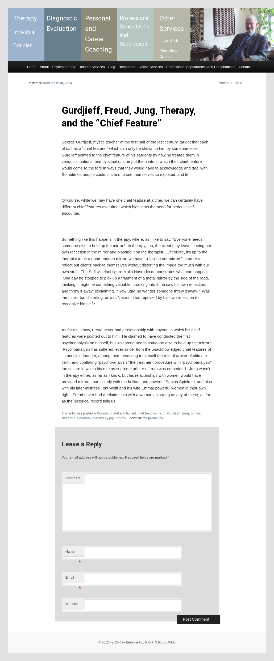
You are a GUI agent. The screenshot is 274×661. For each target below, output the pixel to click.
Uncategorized (108, 413)
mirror (195, 413)
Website (71, 604)
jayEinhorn (117, 418)
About (44, 67)
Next (240, 83)
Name (73, 553)
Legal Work (169, 41)
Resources (127, 67)
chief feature (146, 413)
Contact (245, 67)
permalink (155, 418)
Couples (22, 45)
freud (161, 413)
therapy (98, 418)
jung (185, 413)
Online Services (151, 67)
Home (31, 67)
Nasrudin (69, 418)
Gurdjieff (173, 413)
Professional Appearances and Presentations (200, 67)
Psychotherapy (63, 67)
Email (73, 579)
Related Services (92, 67)
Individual (24, 32)
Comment (72, 478)
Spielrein (84, 418)
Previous (223, 83)
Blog (111, 67)
